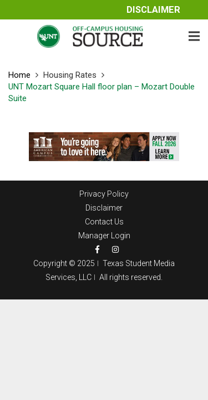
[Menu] (194, 36)
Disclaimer (153, 9)
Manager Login (104, 235)
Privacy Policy (104, 193)
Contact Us (104, 221)
